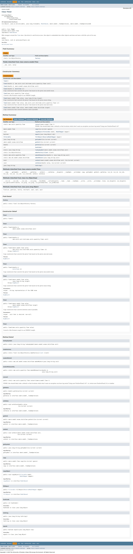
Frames (20, 4)
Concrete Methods (47, 119)
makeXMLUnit (39, 157)
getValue (38, 144)
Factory (37, 58)
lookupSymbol (39, 150)
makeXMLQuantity (40, 155)
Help (37, 1)
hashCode (38, 147)
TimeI (5, 81)
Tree (22, 1)
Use (19, 1)
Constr (17, 6)
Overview (3, 1)
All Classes (35, 4)
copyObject (38, 131)
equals (37, 134)
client (46, 152)
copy (36, 129)
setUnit (37, 160)
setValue (38, 163)
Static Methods (19, 119)
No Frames (26, 4)
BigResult (16, 251)
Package (9, 1)
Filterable (46, 131)
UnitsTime (18, 88)
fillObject (38, 137)
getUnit (37, 142)
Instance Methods (32, 119)
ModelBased (44, 23)
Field (12, 6)
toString (38, 165)
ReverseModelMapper (49, 137)
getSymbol (38, 139)
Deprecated (28, 1)
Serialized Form (7, 44)
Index (34, 1)
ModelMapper (60, 131)
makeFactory (39, 152)
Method (22, 6)
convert (37, 124)
